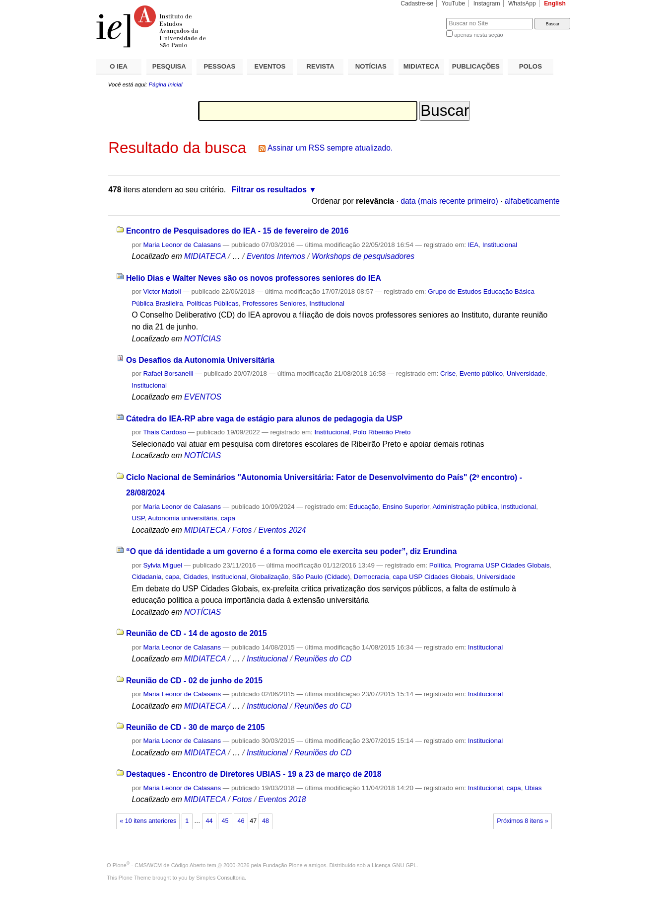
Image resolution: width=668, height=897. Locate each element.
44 (208, 820)
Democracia (371, 576)
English (555, 3)
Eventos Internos (276, 256)
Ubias (533, 788)
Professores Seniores (274, 303)
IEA (473, 244)
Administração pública (464, 506)
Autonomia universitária (182, 518)
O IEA (119, 66)
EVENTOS (270, 66)
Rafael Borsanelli (168, 373)
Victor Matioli (162, 291)
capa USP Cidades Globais (433, 576)
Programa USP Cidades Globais (502, 565)
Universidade (526, 373)
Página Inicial (165, 84)
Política (440, 565)
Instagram (486, 3)
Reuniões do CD (322, 658)
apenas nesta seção (478, 35)
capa (228, 518)
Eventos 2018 (282, 799)
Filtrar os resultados (269, 189)
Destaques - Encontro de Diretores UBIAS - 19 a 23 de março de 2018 (254, 774)
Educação (364, 506)
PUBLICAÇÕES (476, 66)
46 (241, 820)
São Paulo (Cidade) (321, 576)
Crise (448, 373)
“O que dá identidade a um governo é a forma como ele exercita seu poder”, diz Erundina (291, 551)
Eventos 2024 (282, 530)
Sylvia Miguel (162, 565)
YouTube (454, 3)
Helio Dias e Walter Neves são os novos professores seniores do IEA (253, 278)
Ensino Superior (405, 506)
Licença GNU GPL (394, 865)
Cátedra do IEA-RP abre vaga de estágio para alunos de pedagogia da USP (264, 418)
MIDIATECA (421, 66)
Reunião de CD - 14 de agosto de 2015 (196, 633)
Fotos (242, 530)
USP (138, 518)
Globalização (269, 576)
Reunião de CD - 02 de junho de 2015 (194, 680)
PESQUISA (169, 66)
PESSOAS (220, 66)
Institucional (500, 244)
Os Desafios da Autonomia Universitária (200, 360)
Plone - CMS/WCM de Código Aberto (159, 865)
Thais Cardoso (164, 432)
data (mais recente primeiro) (449, 201)
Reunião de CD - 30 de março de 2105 (195, 727)
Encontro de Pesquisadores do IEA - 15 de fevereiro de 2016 (237, 231)
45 (224, 820)
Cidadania (146, 576)
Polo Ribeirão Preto (382, 432)
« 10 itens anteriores (148, 820)
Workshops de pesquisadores (363, 256)
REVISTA (320, 66)
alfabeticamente (532, 201)
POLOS (530, 66)
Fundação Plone (283, 865)
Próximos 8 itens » (522, 820)
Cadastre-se (417, 3)
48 (265, 820)
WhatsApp (522, 3)
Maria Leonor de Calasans (182, 244)
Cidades (195, 576)
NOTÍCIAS (371, 66)
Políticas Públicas (213, 303)
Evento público (481, 373)
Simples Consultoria (220, 878)
